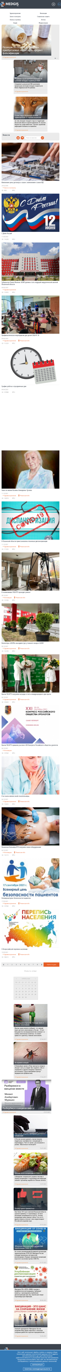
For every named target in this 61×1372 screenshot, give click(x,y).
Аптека (43, 20)
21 (19, 994)
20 (16, 994)
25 (32, 994)
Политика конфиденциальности (37, 1369)
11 (32, 988)
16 (26, 991)
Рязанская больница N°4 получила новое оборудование (21, 847)
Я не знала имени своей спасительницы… (16, 796)
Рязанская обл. (25, 341)
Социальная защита (43, 16)
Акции (15, 23)
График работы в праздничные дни (14, 386)
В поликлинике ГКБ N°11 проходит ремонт (16, 592)
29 (22, 997)
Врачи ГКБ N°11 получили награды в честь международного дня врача (26, 694)
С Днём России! (7, 233)
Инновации (43, 13)
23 (26, 994)
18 (32, 991)
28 (19, 997)
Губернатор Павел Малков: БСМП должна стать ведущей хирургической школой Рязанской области (30, 283)
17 (29, 991)
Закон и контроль (15, 16)
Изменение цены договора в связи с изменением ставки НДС (23, 182)
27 (16, 997)
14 (19, 991)
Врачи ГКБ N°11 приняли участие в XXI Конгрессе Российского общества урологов (30, 745)
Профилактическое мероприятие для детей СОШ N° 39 (20, 335)
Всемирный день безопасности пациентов (16, 898)
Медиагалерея (43, 23)
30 (26, 997)
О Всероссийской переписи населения (14, 949)
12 (35, 988)
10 (29, 988)
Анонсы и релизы (15, 20)
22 (22, 994)
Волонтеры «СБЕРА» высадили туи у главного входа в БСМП (23, 643)
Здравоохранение (15, 13)
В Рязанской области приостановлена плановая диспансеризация (24, 541)
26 (35, 994)
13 (16, 991)
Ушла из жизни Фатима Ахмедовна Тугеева (17, 490)
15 (22, 991)
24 (29, 994)
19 (35, 991)
